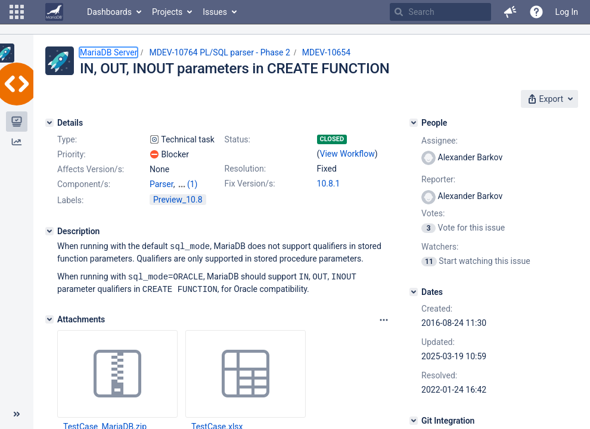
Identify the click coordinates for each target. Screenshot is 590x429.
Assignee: (439, 140)
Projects (167, 12)
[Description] (49, 231)
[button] (16, 12)
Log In (566, 12)
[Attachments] (49, 317)
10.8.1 (328, 183)
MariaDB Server (108, 52)
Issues (215, 12)
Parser (161, 184)
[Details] (49, 123)
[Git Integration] (413, 420)
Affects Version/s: (90, 169)
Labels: (70, 200)
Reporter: (438, 179)
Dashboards (109, 12)
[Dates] (413, 292)
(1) (192, 184)
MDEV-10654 (326, 52)
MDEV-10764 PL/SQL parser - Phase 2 (219, 52)
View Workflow (347, 153)
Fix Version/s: (250, 183)
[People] (413, 123)
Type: (67, 139)
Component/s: (83, 184)
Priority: (71, 154)
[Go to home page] (54, 12)
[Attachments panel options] (384, 318)
